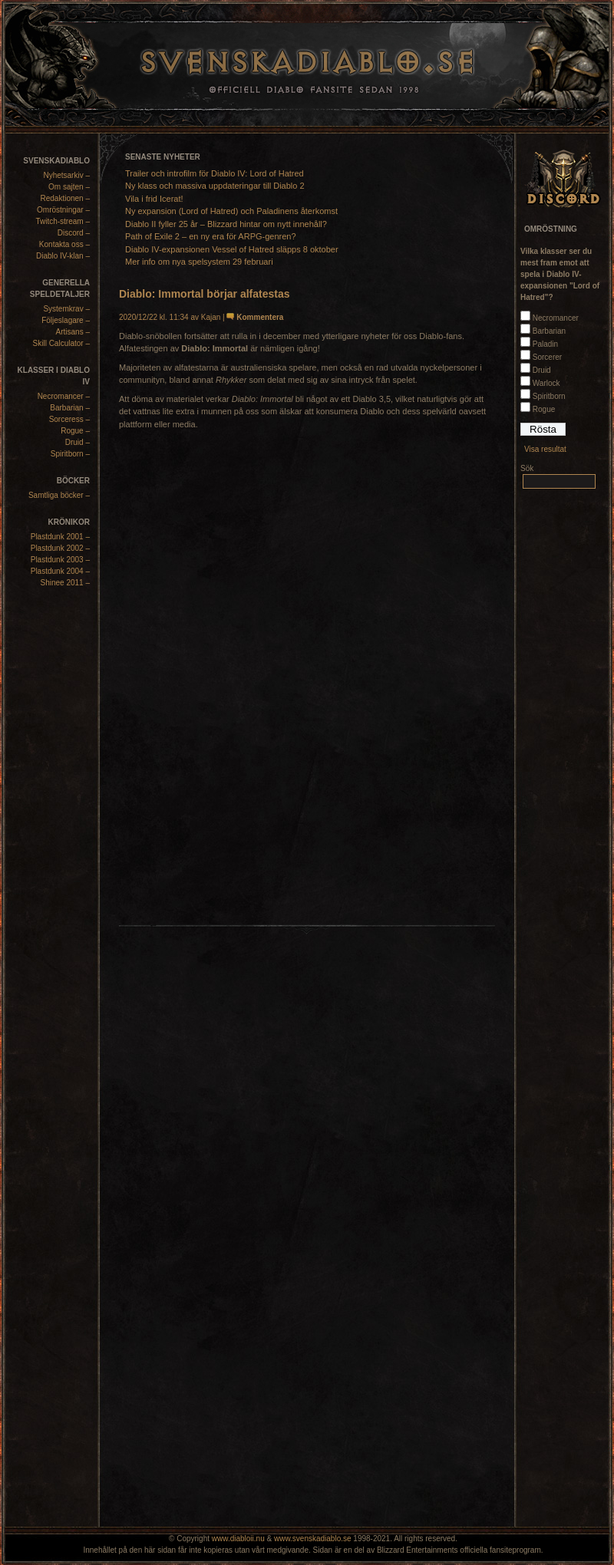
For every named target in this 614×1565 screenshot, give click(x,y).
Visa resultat (545, 449)
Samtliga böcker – (59, 495)
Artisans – (73, 332)
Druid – (77, 442)
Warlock (546, 383)
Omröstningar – (63, 210)
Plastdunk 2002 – (60, 548)
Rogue (544, 409)
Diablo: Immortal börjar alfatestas (204, 294)
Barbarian (549, 331)
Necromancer (556, 318)
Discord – (74, 233)
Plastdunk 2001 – (60, 536)
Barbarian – (70, 408)
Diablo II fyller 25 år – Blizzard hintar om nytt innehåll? (226, 224)
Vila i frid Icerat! (154, 198)
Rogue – (75, 431)
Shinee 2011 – (65, 582)
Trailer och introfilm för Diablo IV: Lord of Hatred (214, 173)
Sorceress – (69, 419)
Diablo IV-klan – (63, 256)
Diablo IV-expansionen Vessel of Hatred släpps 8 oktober (231, 249)
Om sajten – (69, 187)
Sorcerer (547, 357)
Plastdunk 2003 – (60, 559)
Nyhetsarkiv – (66, 175)
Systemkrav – (66, 309)
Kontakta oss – (64, 244)
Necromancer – (64, 396)
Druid (542, 370)
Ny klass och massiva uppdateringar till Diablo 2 (215, 185)
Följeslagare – (65, 320)
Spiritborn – (70, 454)
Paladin (545, 344)
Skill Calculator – (61, 343)
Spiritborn (549, 396)
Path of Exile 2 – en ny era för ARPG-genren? (210, 236)
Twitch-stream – (62, 221)
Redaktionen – (66, 198)
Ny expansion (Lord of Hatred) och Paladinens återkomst (231, 211)
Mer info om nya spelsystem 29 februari (199, 261)
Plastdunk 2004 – (60, 571)
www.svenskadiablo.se (313, 1538)
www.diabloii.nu (238, 1538)
